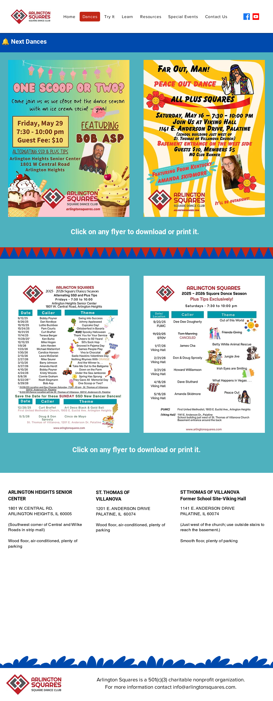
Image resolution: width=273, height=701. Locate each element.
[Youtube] (256, 16)
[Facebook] (246, 16)
